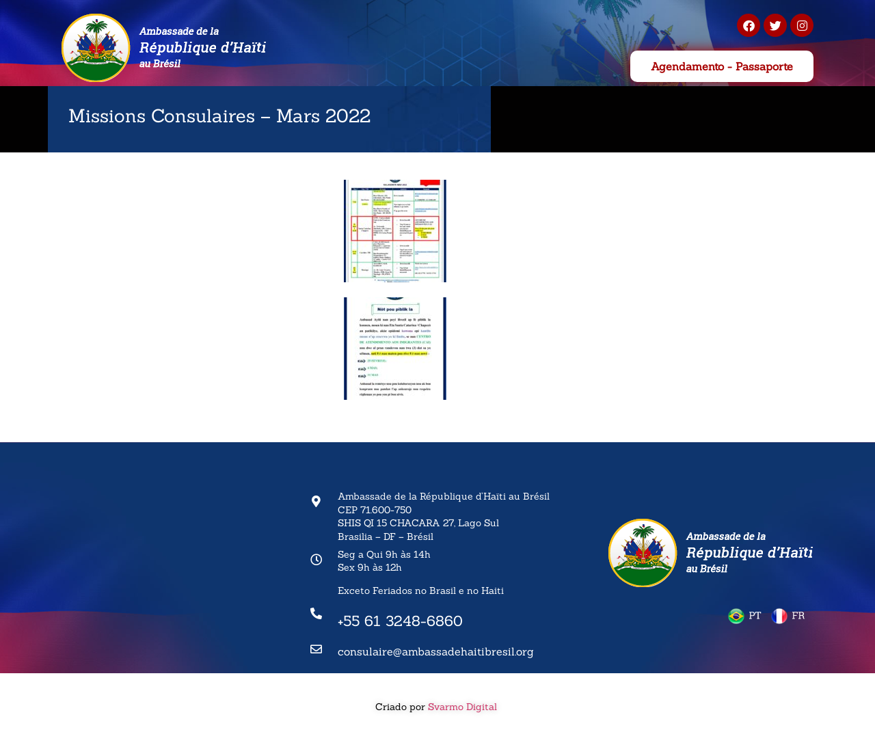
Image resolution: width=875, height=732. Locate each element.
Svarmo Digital (464, 707)
